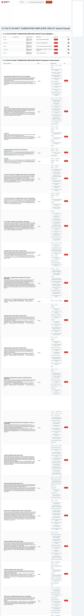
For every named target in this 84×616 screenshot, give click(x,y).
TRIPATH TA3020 (59, 417)
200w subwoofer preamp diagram (56, 251)
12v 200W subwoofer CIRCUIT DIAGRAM (57, 371)
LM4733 (11, 79)
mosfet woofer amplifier (55, 306)
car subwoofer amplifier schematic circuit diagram (56, 243)
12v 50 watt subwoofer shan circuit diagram (56, 369)
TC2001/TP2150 (57, 500)
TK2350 (29, 489)
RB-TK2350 (52, 493)
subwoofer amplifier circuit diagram (56, 69)
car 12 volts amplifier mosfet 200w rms (56, 364)
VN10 (61, 497)
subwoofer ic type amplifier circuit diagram (56, 72)
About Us (63, 612)
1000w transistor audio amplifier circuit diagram (56, 407)
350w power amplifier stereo (56, 226)
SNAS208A (24, 144)
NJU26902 (52, 277)
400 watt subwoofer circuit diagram (57, 202)
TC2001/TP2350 (16, 492)
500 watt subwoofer (55, 497)
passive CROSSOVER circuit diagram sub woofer (56, 284)
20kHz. (60, 65)
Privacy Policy (30, 612)
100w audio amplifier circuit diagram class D (57, 207)
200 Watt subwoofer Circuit (56, 88)
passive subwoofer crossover (56, 90)
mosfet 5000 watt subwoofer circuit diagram (56, 246)
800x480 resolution (54, 585)
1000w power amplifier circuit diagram (56, 399)
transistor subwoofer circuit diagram (56, 156)
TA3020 (24, 397)
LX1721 (13, 224)
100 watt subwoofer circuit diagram (57, 282)
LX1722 (5, 224)
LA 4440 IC (52, 572)
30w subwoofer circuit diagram (56, 165)
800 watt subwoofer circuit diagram (57, 81)
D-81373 (57, 551)
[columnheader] (8, 37)
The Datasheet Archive (5, 2)
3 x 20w (52, 123)
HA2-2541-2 (5, 42)
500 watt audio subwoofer (56, 273)
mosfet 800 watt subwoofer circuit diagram (57, 566)
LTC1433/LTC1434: (58, 354)
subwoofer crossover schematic (56, 130)
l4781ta (60, 93)
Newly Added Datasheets (23, 612)
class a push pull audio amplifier (56, 126)
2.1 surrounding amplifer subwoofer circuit (56, 255)
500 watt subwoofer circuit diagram (57, 313)
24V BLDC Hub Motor (54, 583)
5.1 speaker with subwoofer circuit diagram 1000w (56, 491)
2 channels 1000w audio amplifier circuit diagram (56, 397)
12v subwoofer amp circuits (56, 218)
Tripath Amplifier (54, 421)
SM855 (60, 580)
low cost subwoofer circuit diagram (56, 170)
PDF (56, 39)
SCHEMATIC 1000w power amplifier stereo (56, 404)
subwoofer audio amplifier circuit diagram (57, 74)
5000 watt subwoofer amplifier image (56, 239)
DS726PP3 (60, 266)
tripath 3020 (53, 417)
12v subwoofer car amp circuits (56, 366)
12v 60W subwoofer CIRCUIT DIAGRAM (56, 506)
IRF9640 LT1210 (53, 380)
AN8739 (52, 241)
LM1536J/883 (5, 49)
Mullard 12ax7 (53, 568)
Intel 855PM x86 (53, 592)
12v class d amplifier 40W (55, 229)
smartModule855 (27, 585)
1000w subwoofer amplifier (56, 384)
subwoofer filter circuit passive (56, 86)
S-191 (52, 357)
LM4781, (11, 144)
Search (49, 2)
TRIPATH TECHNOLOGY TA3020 (56, 425)
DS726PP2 (60, 292)
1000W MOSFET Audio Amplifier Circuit (56, 386)
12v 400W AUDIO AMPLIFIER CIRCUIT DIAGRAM (56, 194)
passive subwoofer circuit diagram (57, 287)
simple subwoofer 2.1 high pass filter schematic (56, 530)
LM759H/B (5, 39)
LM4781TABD (15, 144)
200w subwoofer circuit (55, 504)
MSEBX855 (32, 585)
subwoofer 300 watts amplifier (56, 419)
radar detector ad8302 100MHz (56, 570)
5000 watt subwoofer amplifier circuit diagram (56, 237)
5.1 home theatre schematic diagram (57, 189)
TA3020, (59, 382)
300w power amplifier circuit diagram (56, 444)
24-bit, (29, 261)
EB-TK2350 (52, 489)
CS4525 (11, 260)
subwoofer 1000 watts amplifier (56, 191)
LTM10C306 (53, 589)
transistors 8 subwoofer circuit (56, 83)
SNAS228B (9, 137)
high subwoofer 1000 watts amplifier (57, 204)
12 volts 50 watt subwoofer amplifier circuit (57, 95)
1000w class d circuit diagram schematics (56, 442)
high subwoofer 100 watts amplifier (56, 232)
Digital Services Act (53, 612)
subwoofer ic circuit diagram (56, 471)
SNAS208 (52, 127)
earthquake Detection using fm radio (56, 556)
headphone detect (54, 330)
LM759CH (5, 46)
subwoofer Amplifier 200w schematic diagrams (56, 249)
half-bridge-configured (55, 324)
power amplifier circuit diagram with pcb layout (56, 111)
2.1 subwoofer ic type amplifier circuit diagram (56, 159)
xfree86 (52, 580)
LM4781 (11, 105)
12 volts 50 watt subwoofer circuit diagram (57, 153)
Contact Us (59, 612)
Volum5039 (53, 551)
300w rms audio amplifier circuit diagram (56, 548)
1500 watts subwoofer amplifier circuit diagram (56, 413)
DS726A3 (59, 262)
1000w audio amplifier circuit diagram (56, 391)
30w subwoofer (54, 140)
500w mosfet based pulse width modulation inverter (57, 220)
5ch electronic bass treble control (57, 327)
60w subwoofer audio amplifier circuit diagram (56, 402)
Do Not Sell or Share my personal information (41, 612)
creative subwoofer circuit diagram (56, 563)
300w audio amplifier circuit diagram (57, 545)
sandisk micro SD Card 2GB (56, 582)
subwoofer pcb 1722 (54, 228)
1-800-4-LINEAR (56, 357)
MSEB (56, 580)
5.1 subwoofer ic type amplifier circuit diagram (56, 199)
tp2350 (52, 485)
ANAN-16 (14, 201)
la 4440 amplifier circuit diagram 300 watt (56, 553)
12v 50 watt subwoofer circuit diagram (56, 211)
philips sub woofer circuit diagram (56, 334)
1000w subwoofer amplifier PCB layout (57, 495)
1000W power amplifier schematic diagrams (56, 437)
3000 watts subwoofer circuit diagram (56, 430)
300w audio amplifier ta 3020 (56, 415)
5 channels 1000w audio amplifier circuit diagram (56, 389)
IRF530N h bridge (54, 508)
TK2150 (28, 511)
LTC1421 (20, 370)
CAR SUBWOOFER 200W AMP (55, 253)
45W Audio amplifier (54, 115)
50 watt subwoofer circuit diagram (56, 77)
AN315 (52, 315)
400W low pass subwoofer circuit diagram (56, 512)
